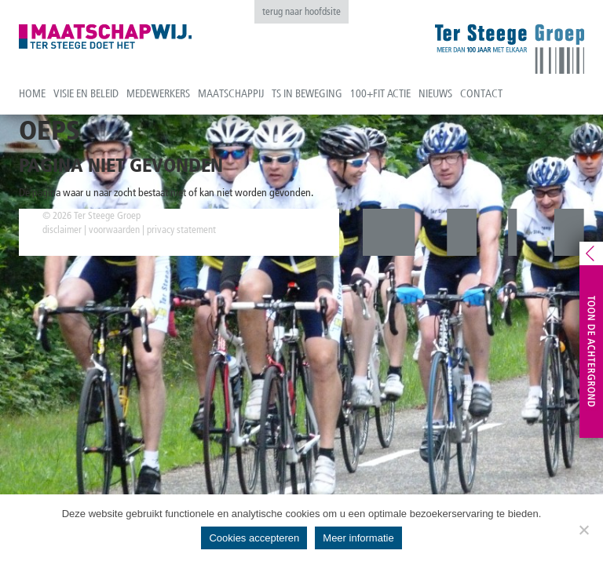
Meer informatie (358, 538)
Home (32, 93)
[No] (583, 530)
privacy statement (181, 229)
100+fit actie (380, 93)
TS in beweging (307, 93)
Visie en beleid (86, 93)
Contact (481, 93)
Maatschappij (231, 93)
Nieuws (435, 93)
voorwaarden (114, 229)
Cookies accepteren (254, 538)
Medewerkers (158, 93)
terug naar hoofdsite (301, 11)
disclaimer (62, 229)
